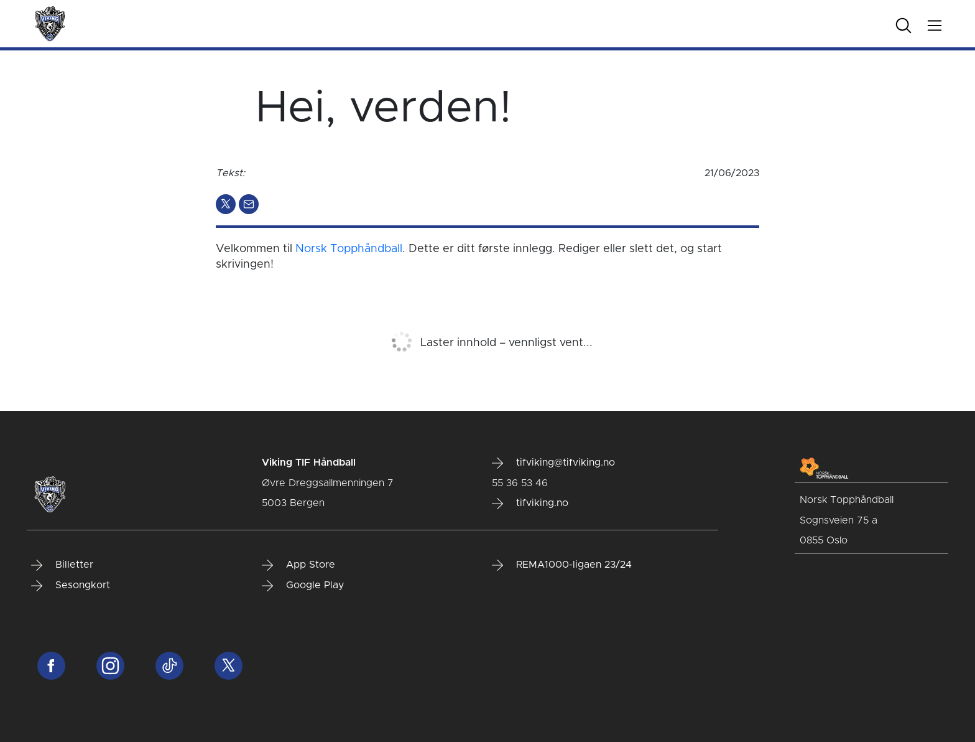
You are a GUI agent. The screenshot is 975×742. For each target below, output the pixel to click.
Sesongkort (70, 585)
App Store (298, 565)
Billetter (62, 565)
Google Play (303, 585)
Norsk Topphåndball (348, 249)
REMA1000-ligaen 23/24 (562, 565)
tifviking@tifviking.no (553, 463)
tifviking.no (530, 503)
